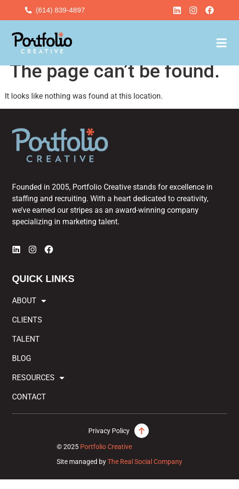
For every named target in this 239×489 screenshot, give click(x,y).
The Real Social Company (145, 471)
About (29, 310)
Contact (29, 406)
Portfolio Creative (106, 456)
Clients (27, 329)
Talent (26, 348)
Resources (38, 387)
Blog (21, 368)
